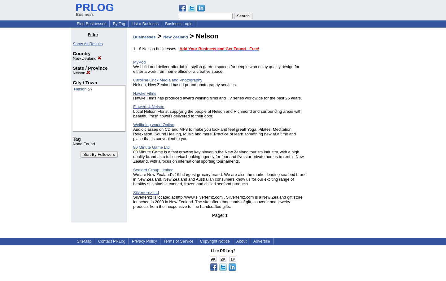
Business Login (178, 23)
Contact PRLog (111, 241)
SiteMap (84, 241)
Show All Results (88, 44)
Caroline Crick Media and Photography (167, 80)
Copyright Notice (215, 241)
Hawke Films (144, 93)
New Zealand (87, 58)
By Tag (119, 23)
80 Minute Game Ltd (151, 147)
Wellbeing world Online (153, 124)
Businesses (144, 37)
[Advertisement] (343, 125)
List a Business (145, 23)
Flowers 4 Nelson (148, 106)
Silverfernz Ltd (146, 192)
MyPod (139, 62)
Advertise (261, 241)
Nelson (81, 73)
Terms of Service (179, 241)
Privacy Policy (144, 241)
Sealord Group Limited (153, 170)
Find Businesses (91, 23)
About (241, 241)
